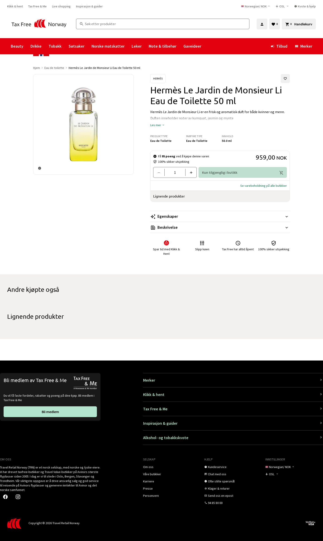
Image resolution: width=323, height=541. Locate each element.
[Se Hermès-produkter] (158, 78)
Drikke (36, 46)
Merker (303, 46)
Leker (137, 46)
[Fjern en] (161, 172)
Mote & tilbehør (162, 46)
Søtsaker (76, 46)
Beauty (17, 46)
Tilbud (279, 46)
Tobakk (55, 46)
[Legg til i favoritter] (285, 78)
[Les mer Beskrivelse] (220, 227)
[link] (15, 6)
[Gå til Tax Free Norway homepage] (39, 23)
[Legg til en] (189, 172)
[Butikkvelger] (282, 6)
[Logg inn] (262, 24)
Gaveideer (192, 46)
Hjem (36, 68)
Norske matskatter (108, 46)
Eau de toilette (54, 68)
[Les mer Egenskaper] (220, 216)
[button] (157, 125)
